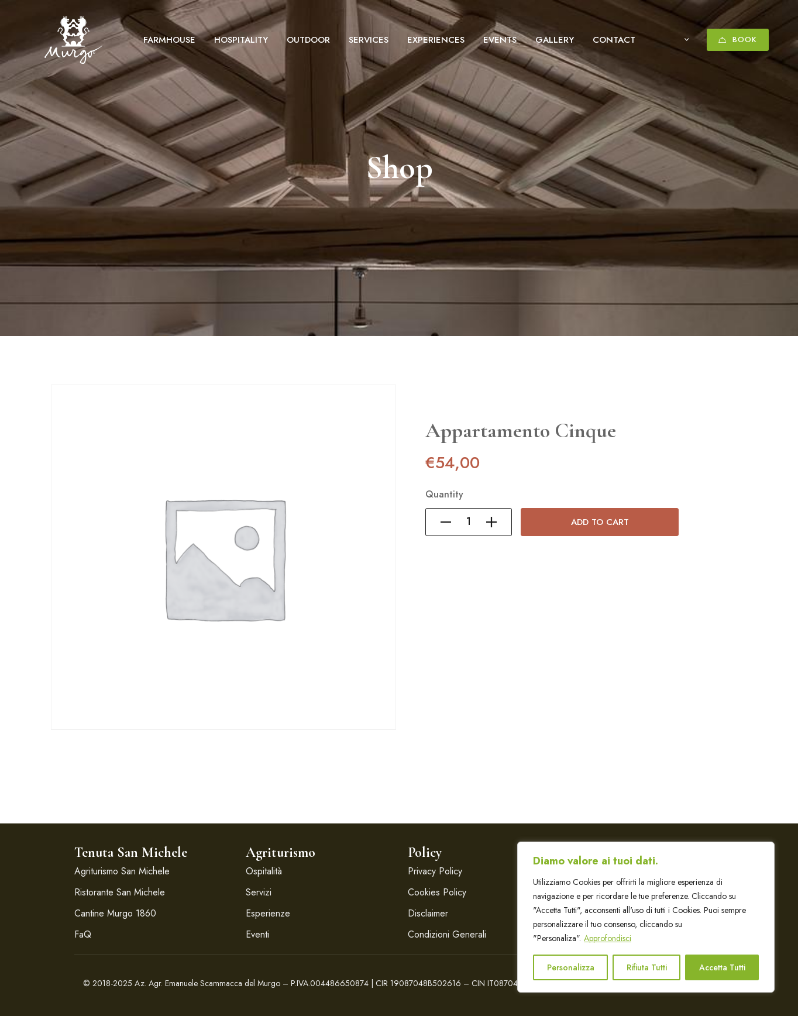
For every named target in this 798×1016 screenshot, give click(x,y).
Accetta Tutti (722, 967)
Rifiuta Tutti (647, 967)
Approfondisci (607, 938)
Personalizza (570, 967)
